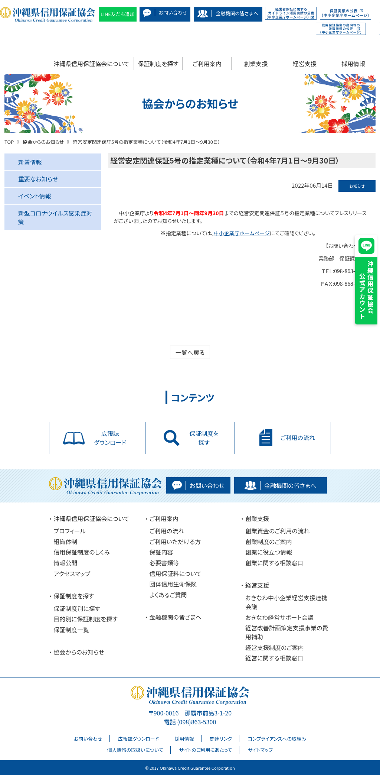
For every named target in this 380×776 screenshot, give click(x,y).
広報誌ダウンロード (138, 739)
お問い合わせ (88, 739)
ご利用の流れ (167, 531)
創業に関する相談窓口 (274, 563)
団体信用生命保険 (173, 585)
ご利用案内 (207, 63)
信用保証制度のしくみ (81, 553)
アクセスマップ (71, 574)
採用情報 (353, 63)
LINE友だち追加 (118, 13)
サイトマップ (260, 750)
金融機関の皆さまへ (176, 618)
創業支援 (256, 63)
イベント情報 (34, 195)
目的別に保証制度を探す (85, 619)
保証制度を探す (158, 63)
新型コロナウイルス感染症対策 (55, 217)
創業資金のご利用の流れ (277, 531)
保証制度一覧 (71, 630)
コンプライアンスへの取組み (277, 739)
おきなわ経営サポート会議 (279, 618)
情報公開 (65, 563)
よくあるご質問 (168, 595)
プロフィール (69, 531)
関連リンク (221, 739)
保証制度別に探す (76, 609)
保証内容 (161, 553)
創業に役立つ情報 (268, 553)
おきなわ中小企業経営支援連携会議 (286, 603)
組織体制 (65, 542)
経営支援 (305, 63)
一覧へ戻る (190, 352)
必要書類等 (164, 563)
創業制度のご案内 (268, 542)
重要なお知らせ (38, 178)
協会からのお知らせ (78, 652)
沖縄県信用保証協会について (91, 63)
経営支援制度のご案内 (274, 648)
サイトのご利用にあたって (205, 750)
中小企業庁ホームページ (241, 233)
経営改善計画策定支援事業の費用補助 (286, 633)
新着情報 (30, 162)
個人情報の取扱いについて (135, 750)
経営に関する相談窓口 (274, 658)
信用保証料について (176, 574)
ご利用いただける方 (175, 542)
